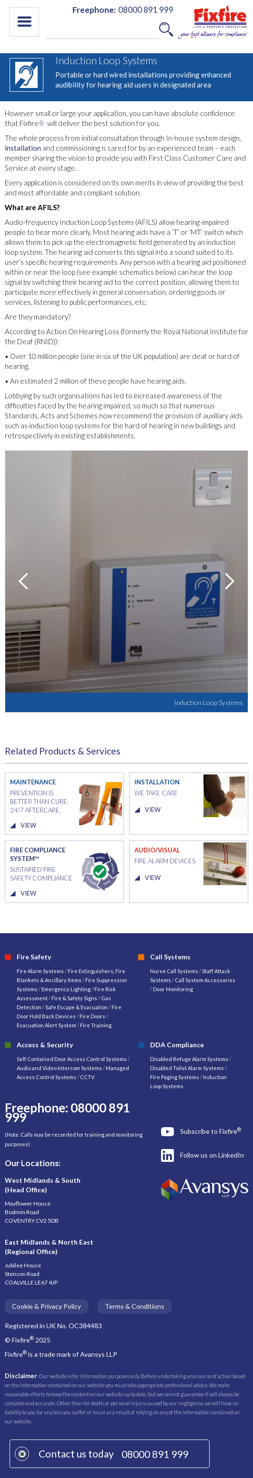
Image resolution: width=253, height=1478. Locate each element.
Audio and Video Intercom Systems (59, 1068)
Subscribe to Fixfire (210, 1131)
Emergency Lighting (66, 989)
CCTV (87, 1077)
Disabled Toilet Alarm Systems (187, 1068)
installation (23, 148)
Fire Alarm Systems (40, 971)
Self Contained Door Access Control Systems (72, 1059)
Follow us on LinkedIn (212, 1155)
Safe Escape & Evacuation (76, 1007)
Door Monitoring (173, 989)
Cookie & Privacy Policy (46, 1306)
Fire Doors (93, 1016)
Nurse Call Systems (174, 971)
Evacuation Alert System (46, 1025)
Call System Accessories (205, 980)
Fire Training (95, 1025)
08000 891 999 (154, 1454)
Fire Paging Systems (174, 1077)
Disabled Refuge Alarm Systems (189, 1059)
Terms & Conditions (134, 1306)
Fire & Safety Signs (74, 998)
